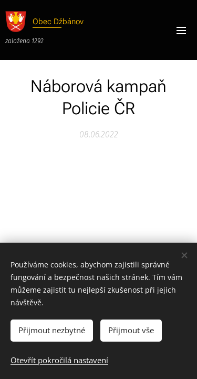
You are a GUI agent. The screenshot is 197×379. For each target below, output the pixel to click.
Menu (181, 30)
